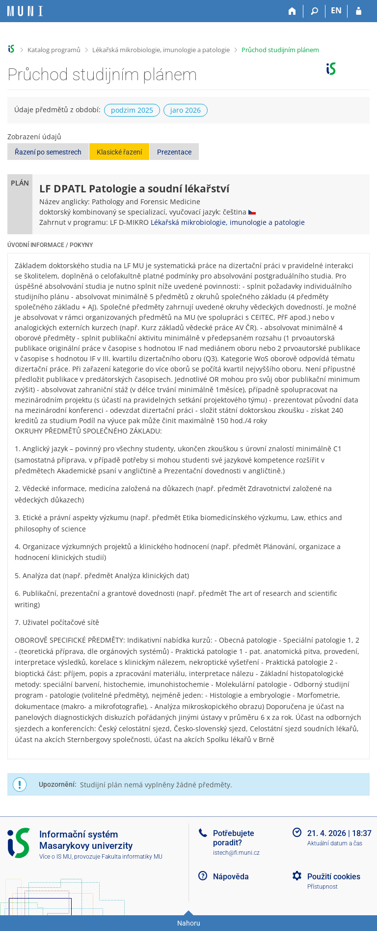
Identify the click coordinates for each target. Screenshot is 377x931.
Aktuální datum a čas (334, 843)
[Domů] (292, 11)
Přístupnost (322, 886)
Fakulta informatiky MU (132, 856)
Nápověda (231, 876)
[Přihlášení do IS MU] (359, 11)
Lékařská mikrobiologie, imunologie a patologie (161, 49)
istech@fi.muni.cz (236, 852)
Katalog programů (54, 49)
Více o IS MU (55, 856)
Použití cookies (333, 876)
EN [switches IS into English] (336, 10)
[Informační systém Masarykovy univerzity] (25, 11)
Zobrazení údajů (34, 136)
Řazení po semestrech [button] (48, 152)
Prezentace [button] (174, 152)
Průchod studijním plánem (280, 49)
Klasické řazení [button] (119, 152)
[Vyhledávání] (314, 11)
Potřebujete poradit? (233, 838)
